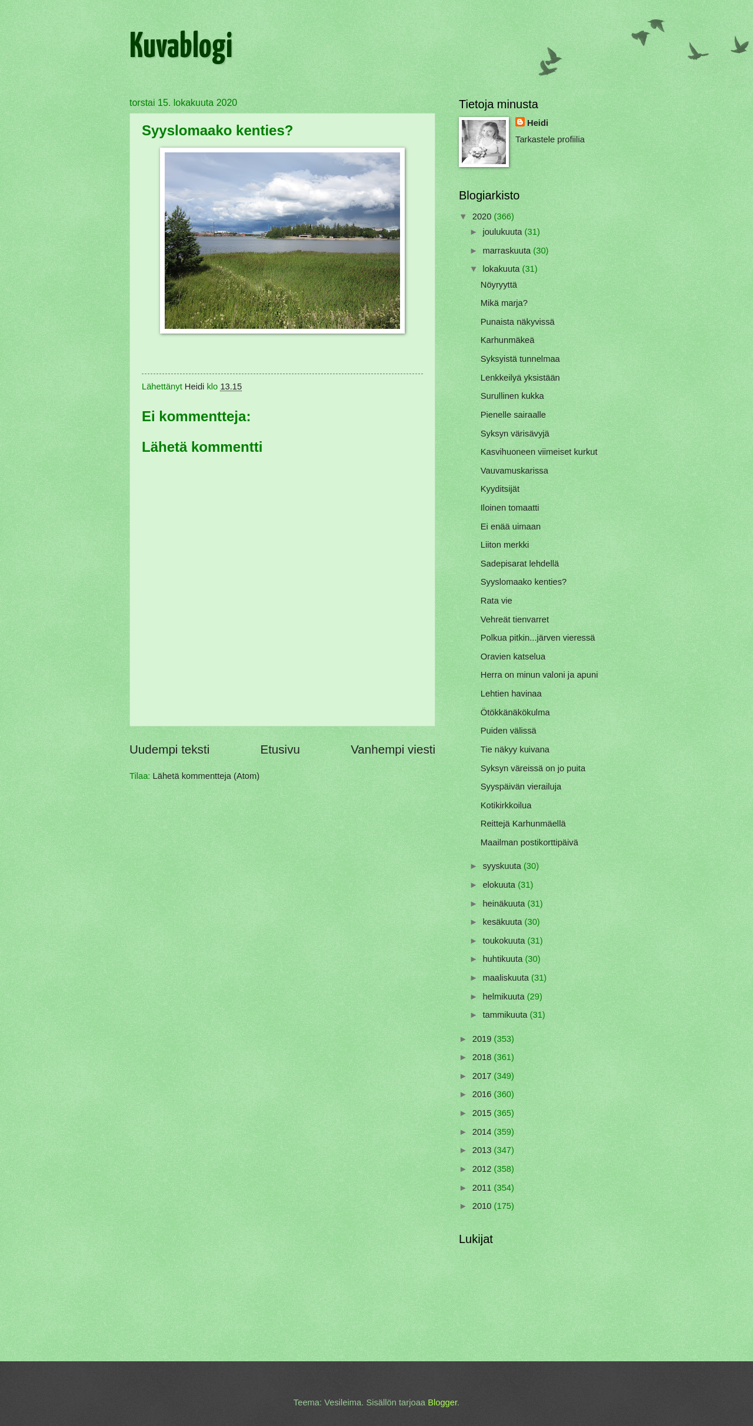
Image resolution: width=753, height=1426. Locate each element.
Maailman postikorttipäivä (529, 842)
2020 (483, 216)
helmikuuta (504, 996)
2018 (483, 1057)
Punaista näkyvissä (518, 321)
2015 (483, 1113)
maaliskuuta (506, 977)
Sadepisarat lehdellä (520, 563)
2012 (483, 1169)
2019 (483, 1039)
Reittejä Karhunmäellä (523, 823)
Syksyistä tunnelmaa (520, 359)
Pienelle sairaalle (513, 414)
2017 (483, 1076)
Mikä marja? (504, 303)
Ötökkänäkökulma (515, 712)
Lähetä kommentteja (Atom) (206, 776)
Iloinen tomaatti (510, 507)
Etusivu (280, 749)
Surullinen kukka (512, 396)
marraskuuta (507, 250)
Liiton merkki (505, 544)
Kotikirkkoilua (506, 805)
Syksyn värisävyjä (515, 433)
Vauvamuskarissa (514, 470)
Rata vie (496, 600)
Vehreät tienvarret (515, 619)
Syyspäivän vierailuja (521, 786)
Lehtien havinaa (511, 693)
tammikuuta (505, 1014)
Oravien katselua (513, 656)
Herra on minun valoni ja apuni (539, 674)
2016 (483, 1094)
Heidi (537, 123)
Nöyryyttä (499, 284)
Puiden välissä (509, 730)
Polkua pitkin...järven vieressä (538, 637)
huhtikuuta (503, 959)
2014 (483, 1132)
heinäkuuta (504, 903)
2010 (483, 1206)
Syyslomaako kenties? (524, 582)
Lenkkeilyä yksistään (520, 377)
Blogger (442, 1402)
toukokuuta (504, 940)
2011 (483, 1187)
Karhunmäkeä (508, 340)
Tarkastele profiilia (550, 139)
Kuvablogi (180, 47)
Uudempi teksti (169, 749)
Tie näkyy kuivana (515, 749)
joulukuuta (503, 231)
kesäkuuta (503, 922)
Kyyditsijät (500, 489)
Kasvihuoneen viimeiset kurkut (539, 452)
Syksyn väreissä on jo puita (533, 768)
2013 (483, 1150)
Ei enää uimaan (511, 526)
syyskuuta (503, 866)
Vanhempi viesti (393, 749)
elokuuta (500, 884)
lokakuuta (502, 269)
